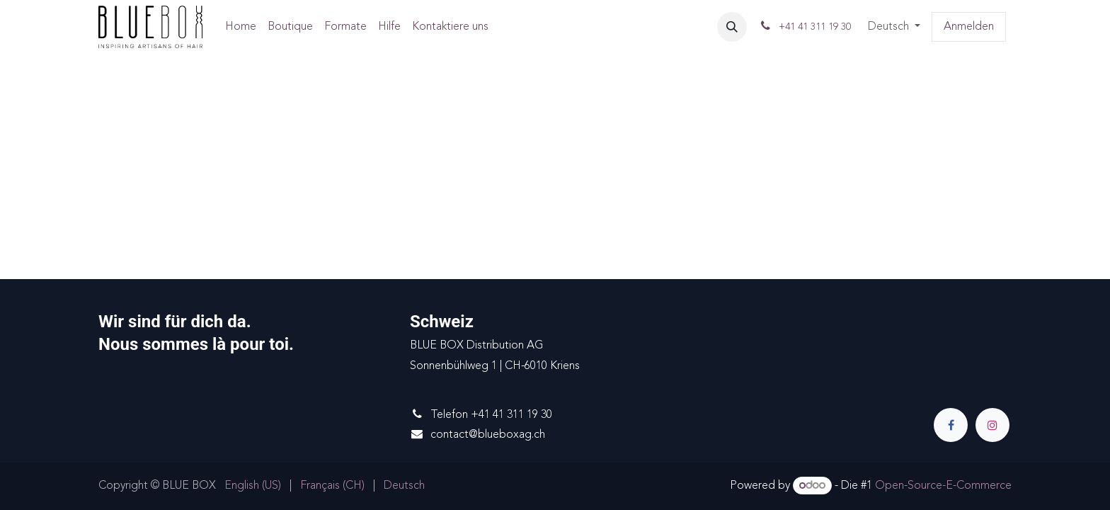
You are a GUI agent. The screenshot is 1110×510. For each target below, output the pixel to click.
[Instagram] (992, 425)
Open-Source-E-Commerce (943, 486)
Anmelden (969, 27)
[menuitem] (240, 27)
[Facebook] (951, 425)
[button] (732, 27)
